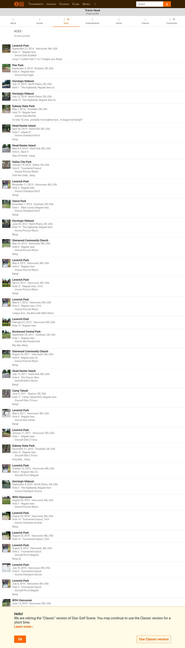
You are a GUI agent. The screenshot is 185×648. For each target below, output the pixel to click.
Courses (64, 4)
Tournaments (35, 4)
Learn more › (23, 627)
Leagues (51, 4)
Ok (20, 639)
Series (86, 4)
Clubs (75, 4)
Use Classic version (154, 639)
